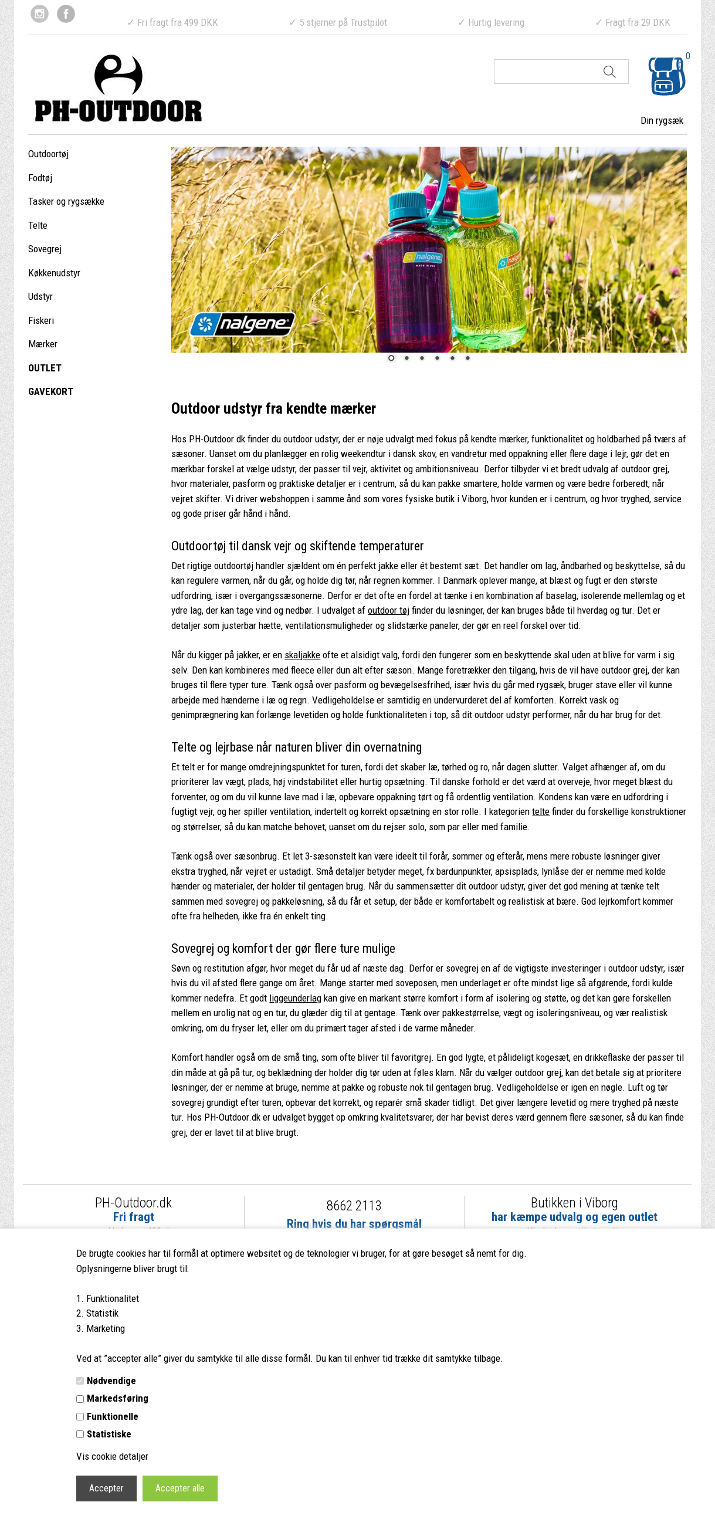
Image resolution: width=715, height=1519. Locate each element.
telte (541, 811)
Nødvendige (111, 1380)
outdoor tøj (388, 610)
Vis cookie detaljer (112, 1456)
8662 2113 (354, 1206)
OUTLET (45, 368)
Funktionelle (112, 1416)
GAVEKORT (50, 391)
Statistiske (109, 1434)
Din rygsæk (662, 120)
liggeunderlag (295, 998)
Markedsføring (117, 1398)
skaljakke (302, 655)
